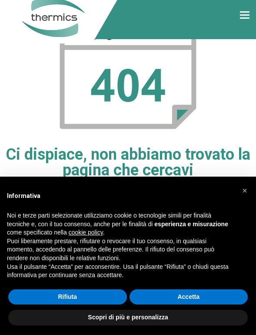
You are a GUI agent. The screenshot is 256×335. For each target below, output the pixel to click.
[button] (245, 191)
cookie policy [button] (86, 232)
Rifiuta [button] (67, 296)
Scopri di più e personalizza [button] (128, 317)
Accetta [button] (188, 296)
